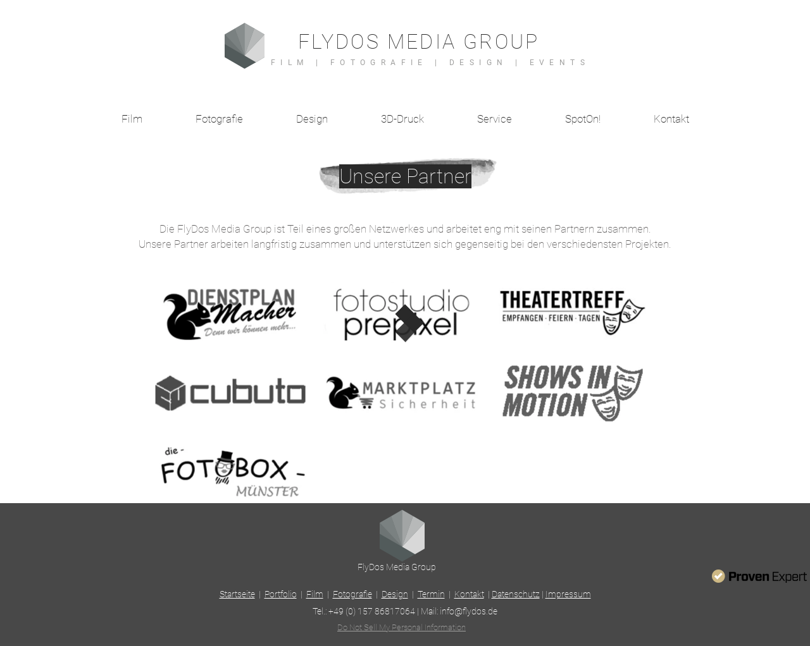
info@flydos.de (468, 611)
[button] (495, 119)
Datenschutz (516, 594)
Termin (431, 594)
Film (314, 594)
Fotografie (352, 594)
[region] (230, 313)
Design (395, 594)
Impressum (568, 594)
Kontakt (469, 594)
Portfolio (281, 594)
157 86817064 (386, 611)
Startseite (237, 594)
